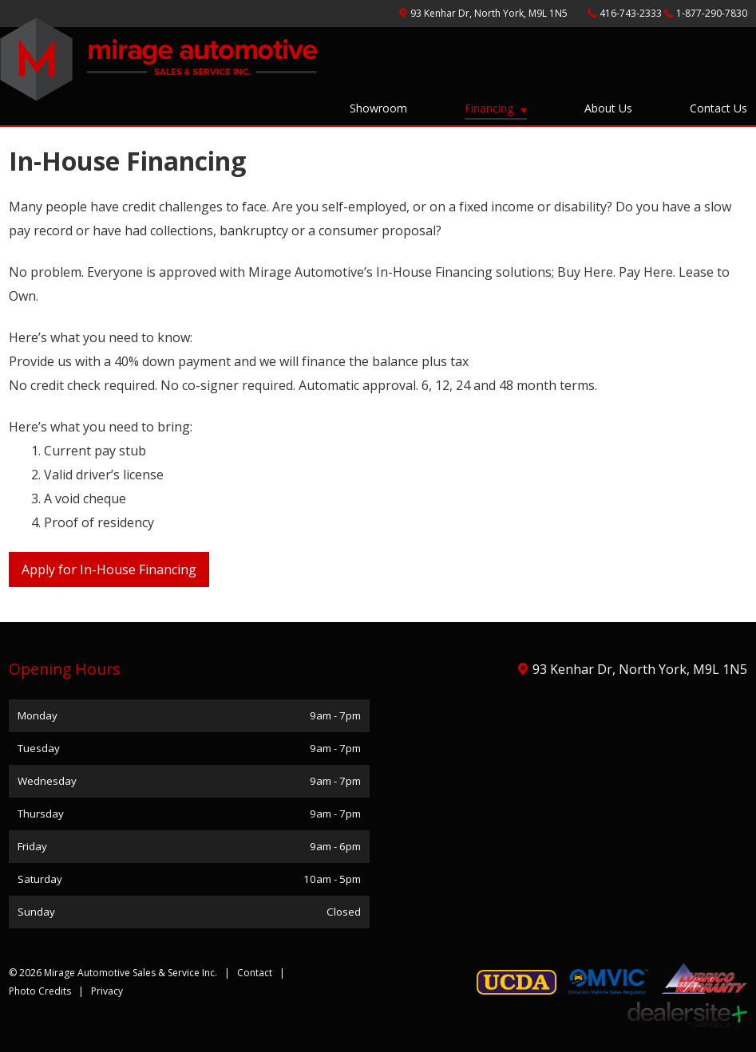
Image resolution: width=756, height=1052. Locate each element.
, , (490, 13)
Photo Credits (40, 991)
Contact (254, 972)
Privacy (107, 991)
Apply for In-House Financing (109, 569)
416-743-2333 (632, 13)
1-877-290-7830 (711, 13)
